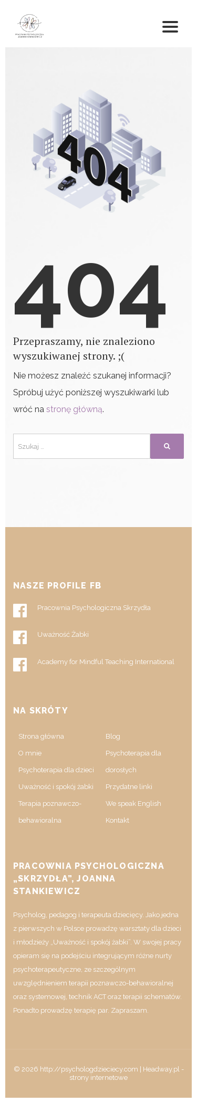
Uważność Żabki (51, 637)
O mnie (30, 753)
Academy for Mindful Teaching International (93, 665)
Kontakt (117, 820)
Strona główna (41, 736)
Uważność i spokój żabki (56, 787)
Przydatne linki (129, 787)
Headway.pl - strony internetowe (126, 1073)
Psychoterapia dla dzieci (56, 770)
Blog (113, 736)
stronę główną (74, 409)
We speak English (133, 803)
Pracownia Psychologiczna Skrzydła (82, 610)
